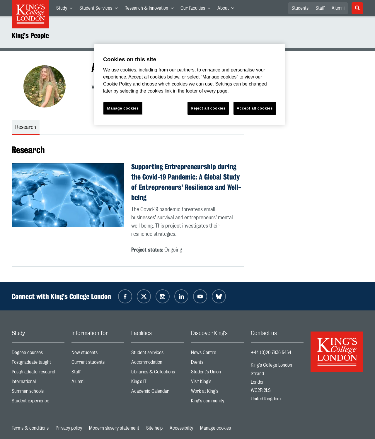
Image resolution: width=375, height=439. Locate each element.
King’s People (30, 35)
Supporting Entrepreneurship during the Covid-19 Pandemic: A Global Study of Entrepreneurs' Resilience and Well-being (186, 182)
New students (97, 354)
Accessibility (181, 428)
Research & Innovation (151, 9)
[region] (189, 84)
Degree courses (38, 354)
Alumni (338, 8)
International (38, 383)
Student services (157, 354)
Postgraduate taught (38, 363)
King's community (217, 402)
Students (300, 8)
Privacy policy (69, 428)
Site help (154, 428)
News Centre (217, 354)
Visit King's (217, 383)
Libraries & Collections (157, 373)
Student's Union (217, 373)
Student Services (100, 9)
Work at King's (217, 392)
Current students (97, 363)
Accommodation (157, 363)
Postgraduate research (38, 373)
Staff (320, 8)
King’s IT (157, 383)
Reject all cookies (208, 108)
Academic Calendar (157, 392)
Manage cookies (215, 428)
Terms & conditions (30, 428)
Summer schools (38, 392)
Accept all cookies (255, 108)
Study (66, 9)
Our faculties (197, 9)
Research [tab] (25, 127)
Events (217, 363)
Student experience (38, 402)
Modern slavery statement (114, 428)
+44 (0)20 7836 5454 (271, 352)
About (227, 9)
